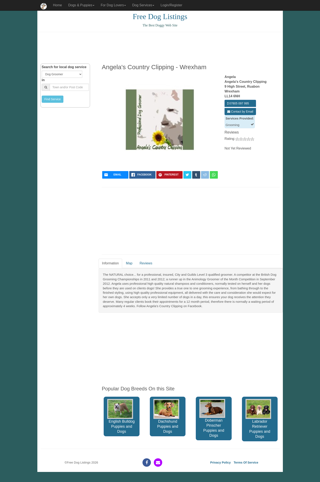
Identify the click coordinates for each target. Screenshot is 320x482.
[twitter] (187, 175)
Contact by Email (240, 111)
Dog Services (143, 5)
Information (110, 263)
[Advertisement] (160, 47)
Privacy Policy (220, 462)
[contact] (158, 462)
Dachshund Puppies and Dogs (166, 416)
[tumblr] (196, 175)
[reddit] (205, 175)
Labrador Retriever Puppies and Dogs (258, 419)
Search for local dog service (64, 67)
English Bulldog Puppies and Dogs (121, 416)
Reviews (146, 263)
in (43, 80)
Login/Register (171, 5)
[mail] (115, 175)
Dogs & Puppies (81, 5)
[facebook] (142, 175)
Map (129, 263)
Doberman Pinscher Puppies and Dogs (212, 418)
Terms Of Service (246, 462)
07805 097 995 (238, 103)
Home (57, 5)
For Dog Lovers (113, 5)
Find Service (52, 99)
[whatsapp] (214, 175)
